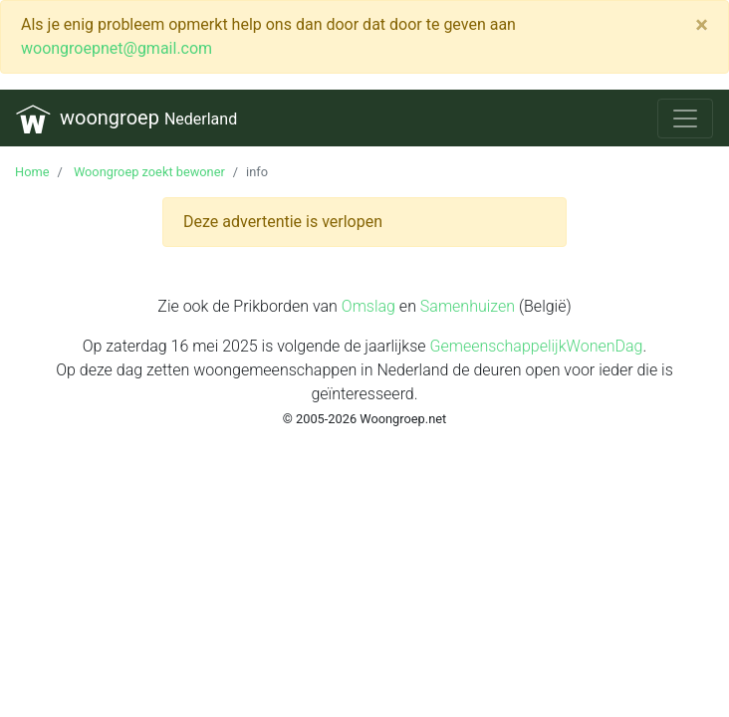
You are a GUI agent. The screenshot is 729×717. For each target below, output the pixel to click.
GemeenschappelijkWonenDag (535, 346)
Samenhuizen (467, 306)
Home (32, 171)
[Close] (701, 25)
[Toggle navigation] (685, 118)
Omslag (368, 306)
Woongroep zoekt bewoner (148, 171)
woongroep (126, 119)
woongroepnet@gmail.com (116, 48)
